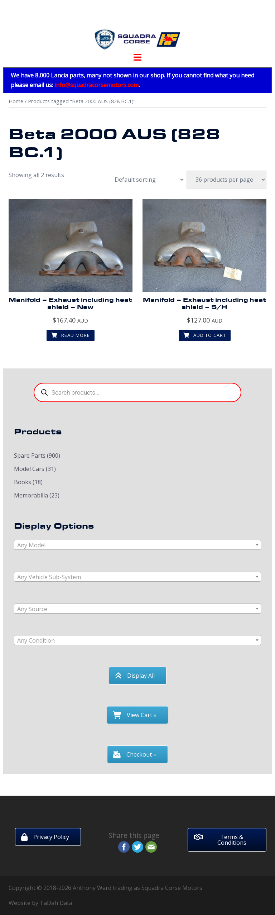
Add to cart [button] (204, 335)
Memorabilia (31, 495)
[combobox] (137, 545)
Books (22, 482)
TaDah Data (56, 903)
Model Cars (29, 469)
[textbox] (137, 545)
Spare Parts (29, 455)
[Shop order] (145, 180)
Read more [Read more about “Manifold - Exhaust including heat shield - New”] (70, 335)
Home (16, 101)
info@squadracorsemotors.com (96, 85)
